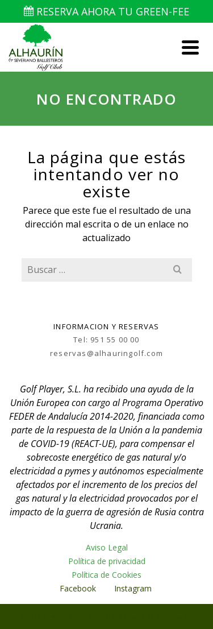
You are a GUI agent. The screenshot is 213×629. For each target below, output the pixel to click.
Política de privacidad (106, 561)
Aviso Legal (107, 547)
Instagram (134, 588)
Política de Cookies (106, 574)
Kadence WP (175, 616)
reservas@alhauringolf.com (106, 353)
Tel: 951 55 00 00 (106, 339)
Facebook (78, 588)
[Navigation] (190, 47)
